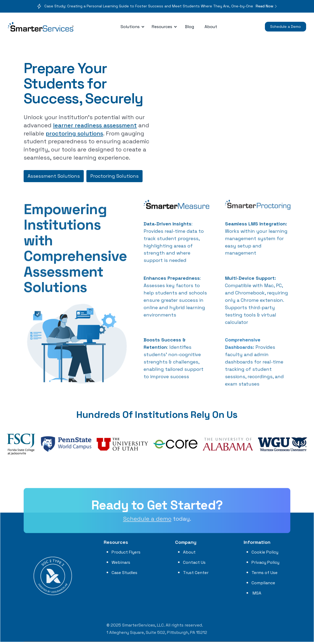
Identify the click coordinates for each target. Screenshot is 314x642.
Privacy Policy (265, 562)
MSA (256, 593)
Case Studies (124, 572)
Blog (189, 26)
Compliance (263, 583)
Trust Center (195, 572)
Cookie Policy (265, 552)
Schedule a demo (147, 521)
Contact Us (194, 562)
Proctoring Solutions (114, 176)
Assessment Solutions (54, 176)
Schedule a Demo (285, 26)
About (211, 26)
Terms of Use (265, 572)
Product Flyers (126, 552)
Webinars (121, 562)
